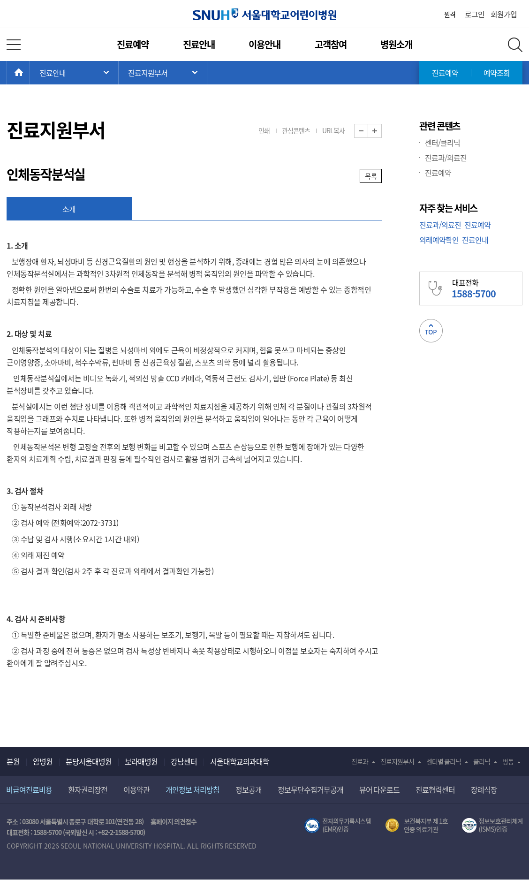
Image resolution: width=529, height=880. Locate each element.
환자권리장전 (87, 789)
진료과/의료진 (446, 157)
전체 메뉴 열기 (14, 44)
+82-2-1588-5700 (120, 832)
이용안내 (264, 44)
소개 (69, 208)
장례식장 (484, 789)
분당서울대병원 (89, 761)
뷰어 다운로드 (379, 789)
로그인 (474, 14)
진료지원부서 (397, 761)
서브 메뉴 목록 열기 (163, 72)
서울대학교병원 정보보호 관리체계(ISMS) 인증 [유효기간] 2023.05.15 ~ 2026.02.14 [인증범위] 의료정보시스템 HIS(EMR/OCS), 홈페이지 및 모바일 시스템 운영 (492, 825)
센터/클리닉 (442, 142)
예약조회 (497, 72)
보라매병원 (141, 761)
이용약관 (136, 789)
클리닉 (481, 761)
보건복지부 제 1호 (416, 825)
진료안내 (199, 44)
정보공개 (248, 789)
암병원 (43, 761)
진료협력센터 (435, 789)
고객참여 (331, 44)
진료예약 (133, 44)
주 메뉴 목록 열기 (74, 72)
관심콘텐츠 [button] (296, 130)
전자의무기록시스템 (337, 825)
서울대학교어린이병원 (264, 14)
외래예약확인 (439, 239)
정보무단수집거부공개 (310, 789)
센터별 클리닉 (443, 761)
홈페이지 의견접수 (174, 821)
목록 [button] (371, 176)
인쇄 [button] (264, 130)
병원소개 (396, 44)
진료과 (359, 761)
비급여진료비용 (29, 789)
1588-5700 (47, 832)
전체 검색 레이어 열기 (515, 45)
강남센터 (184, 761)
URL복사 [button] (333, 130)
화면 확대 (381, 131)
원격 (449, 14)
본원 (13, 761)
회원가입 (504, 14)
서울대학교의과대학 (239, 761)
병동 (508, 761)
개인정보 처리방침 (192, 789)
